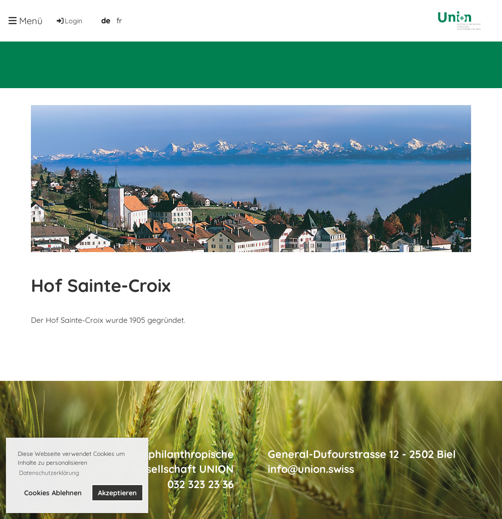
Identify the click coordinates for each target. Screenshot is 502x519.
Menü (25, 21)
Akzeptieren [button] (117, 492)
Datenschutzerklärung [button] (49, 473)
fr (119, 20)
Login (68, 21)
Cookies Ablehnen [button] (53, 492)
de (105, 20)
